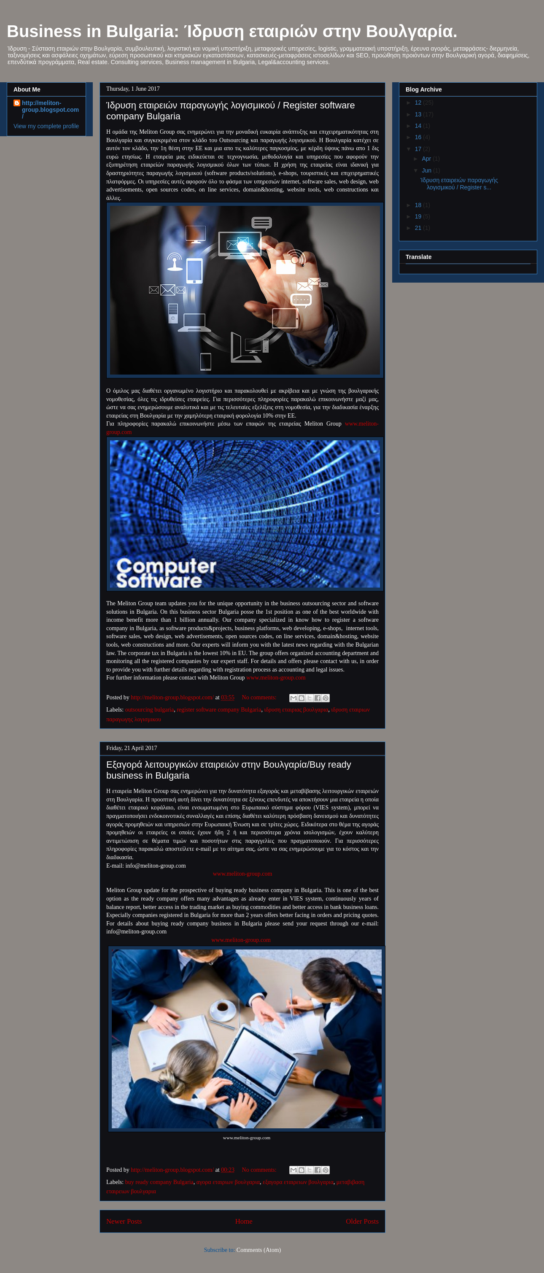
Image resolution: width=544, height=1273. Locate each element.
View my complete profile (46, 126)
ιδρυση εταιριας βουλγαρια (296, 710)
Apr (427, 158)
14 (419, 125)
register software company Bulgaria (219, 710)
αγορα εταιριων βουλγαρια (228, 1182)
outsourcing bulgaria (149, 710)
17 (419, 149)
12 (419, 102)
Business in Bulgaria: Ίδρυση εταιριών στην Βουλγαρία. (232, 31)
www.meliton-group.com (276, 677)
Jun (427, 170)
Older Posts (362, 1221)
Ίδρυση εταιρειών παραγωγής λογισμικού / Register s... (459, 184)
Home (244, 1221)
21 (419, 227)
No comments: (260, 697)
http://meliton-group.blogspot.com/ (50, 110)
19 (419, 216)
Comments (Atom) (259, 1250)
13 (419, 114)
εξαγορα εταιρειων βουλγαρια (298, 1182)
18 (419, 205)
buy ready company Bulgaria (159, 1182)
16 (419, 137)
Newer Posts (124, 1221)
